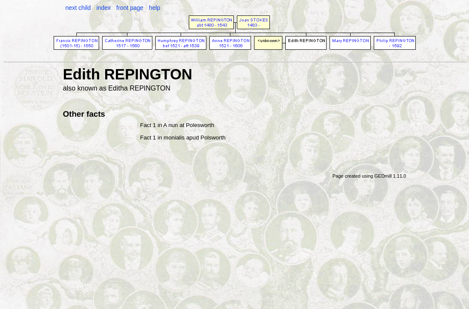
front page (129, 7)
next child (78, 7)
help (154, 7)
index (104, 7)
